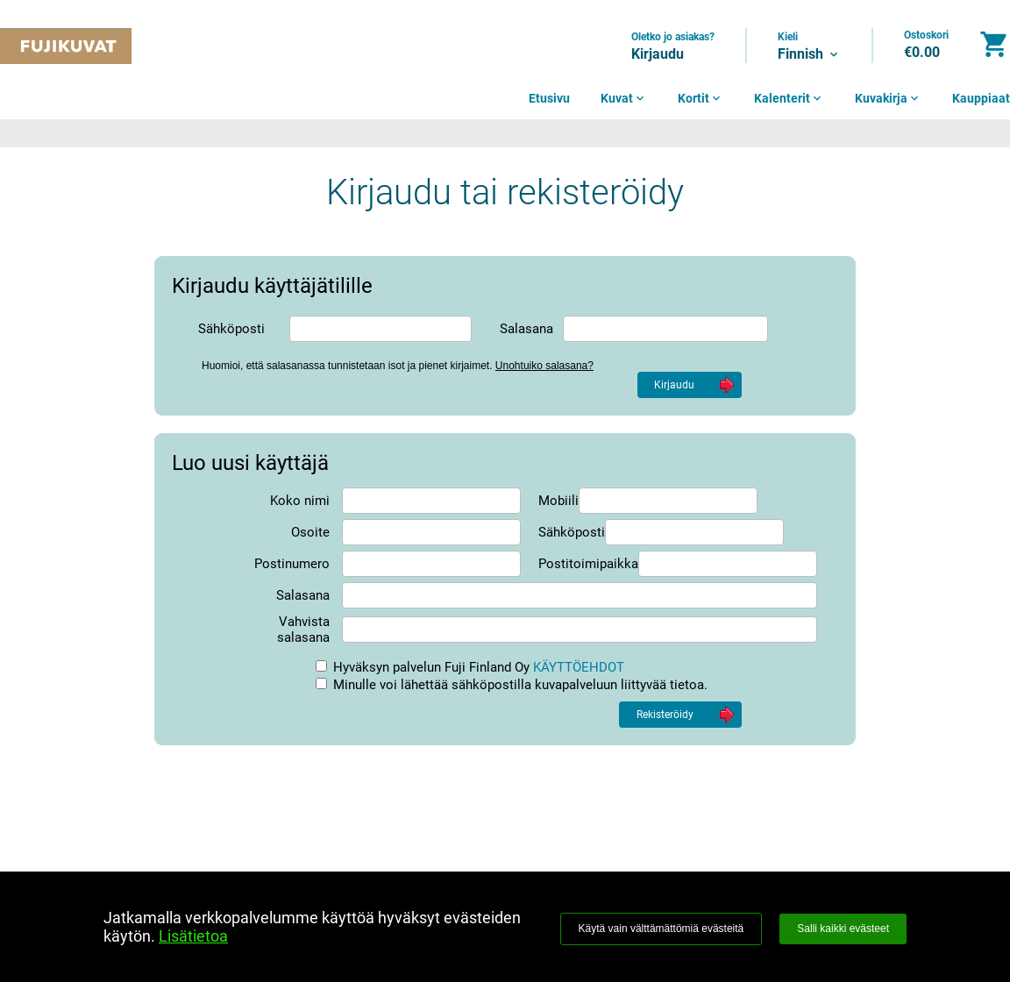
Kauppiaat (981, 98)
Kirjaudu (657, 54)
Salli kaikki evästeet (843, 928)
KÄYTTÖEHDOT (578, 667)
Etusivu (549, 98)
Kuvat (624, 98)
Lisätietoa (193, 936)
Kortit (700, 98)
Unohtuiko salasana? (544, 365)
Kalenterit (789, 98)
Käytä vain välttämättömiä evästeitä (661, 928)
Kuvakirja (888, 98)
